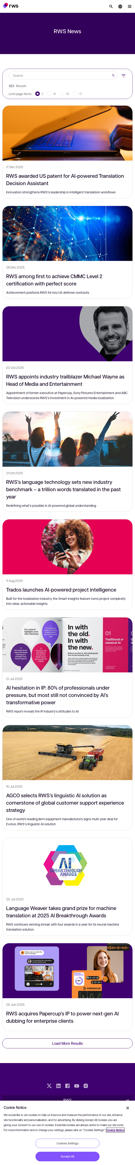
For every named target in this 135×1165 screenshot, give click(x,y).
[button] (11, 5)
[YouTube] (76, 1086)
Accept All (67, 1156)
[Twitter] (49, 1086)
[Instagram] (86, 1086)
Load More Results (67, 1043)
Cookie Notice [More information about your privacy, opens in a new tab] (115, 1130)
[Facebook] (67, 1086)
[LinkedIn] (58, 1086)
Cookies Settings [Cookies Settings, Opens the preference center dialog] (67, 1143)
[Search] (111, 6)
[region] (67, 1133)
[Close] (128, 1108)
